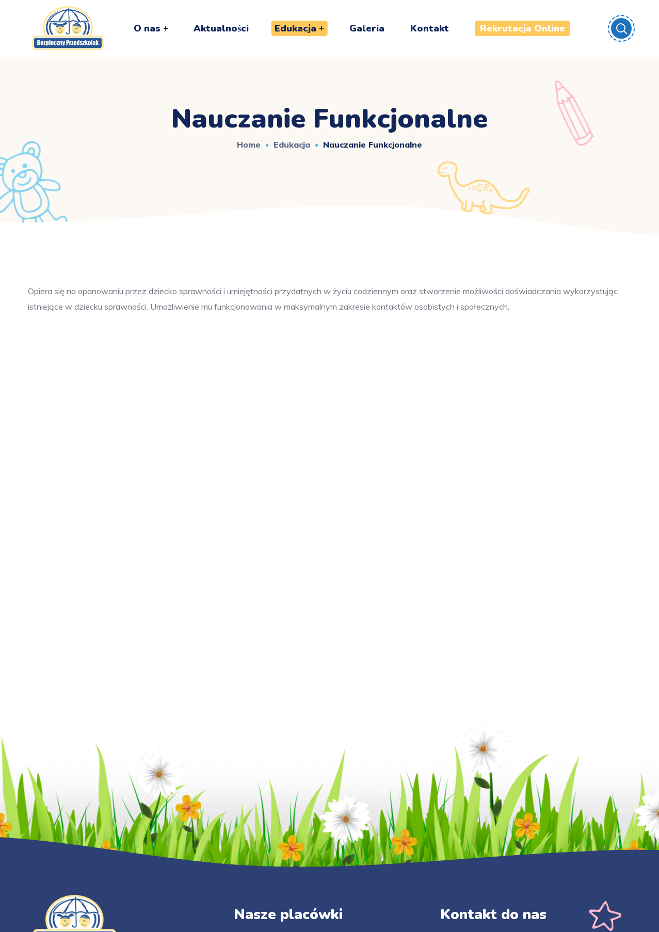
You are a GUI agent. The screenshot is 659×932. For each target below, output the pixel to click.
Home (249, 144)
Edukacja (292, 144)
